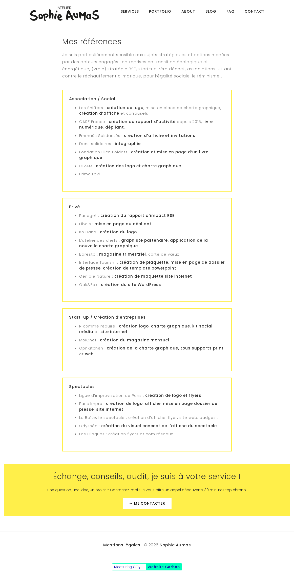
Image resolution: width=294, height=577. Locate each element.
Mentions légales (121, 545)
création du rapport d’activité (142, 121)
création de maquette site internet (153, 276)
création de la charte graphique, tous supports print (165, 348)
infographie (128, 143)
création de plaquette (143, 262)
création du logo (118, 232)
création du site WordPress (131, 284)
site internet (114, 331)
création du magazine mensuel (134, 340)
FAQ (230, 13)
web (89, 354)
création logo (134, 326)
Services (130, 13)
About (188, 13)
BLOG (210, 13)
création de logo (125, 107)
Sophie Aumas (175, 545)
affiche (153, 403)
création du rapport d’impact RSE (137, 215)
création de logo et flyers (173, 395)
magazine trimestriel (122, 254)
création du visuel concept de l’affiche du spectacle (159, 425)
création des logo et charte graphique (138, 166)
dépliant (114, 127)
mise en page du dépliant (123, 223)
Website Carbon (164, 567)
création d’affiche (99, 113)
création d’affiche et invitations (159, 135)
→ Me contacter (147, 503)
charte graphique (170, 326)
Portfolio (160, 13)
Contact (255, 13)
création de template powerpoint (139, 268)
